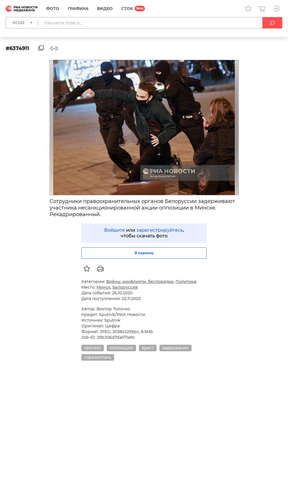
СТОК (127, 8)
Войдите (114, 230)
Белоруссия (125, 287)
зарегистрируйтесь (159, 230)
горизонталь (97, 357)
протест (92, 347)
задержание (175, 347)
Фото (52, 8)
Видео (105, 8)
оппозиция (121, 347)
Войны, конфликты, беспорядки (140, 281)
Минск (103, 287)
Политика (186, 281)
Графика (78, 8)
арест (148, 347)
